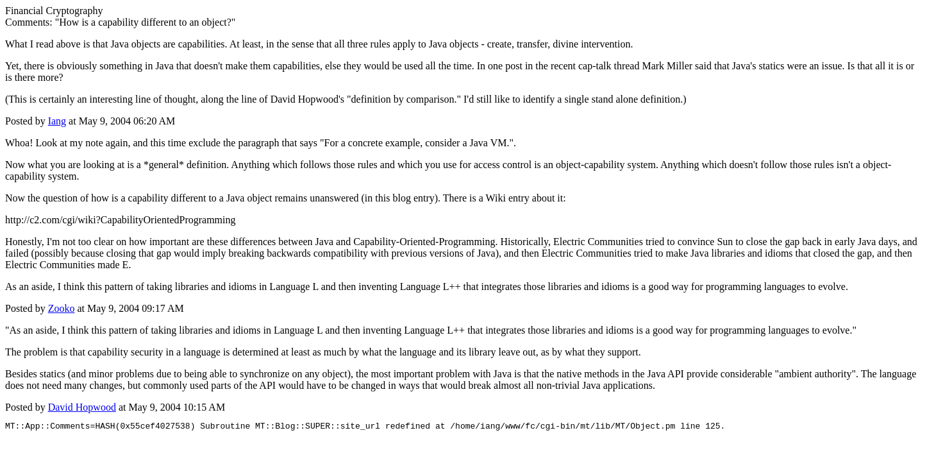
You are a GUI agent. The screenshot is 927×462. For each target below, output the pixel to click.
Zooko (61, 308)
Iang (57, 121)
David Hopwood (82, 407)
